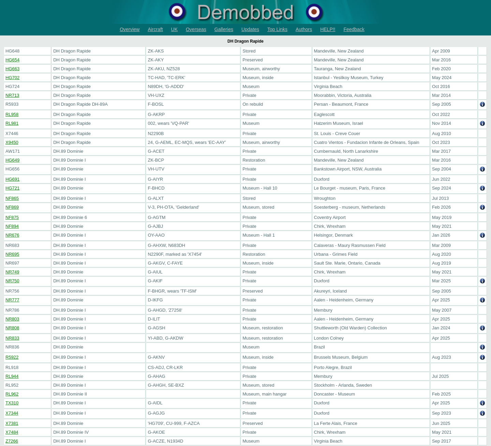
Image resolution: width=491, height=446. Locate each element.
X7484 (11, 432)
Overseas (196, 29)
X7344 (11, 413)
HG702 (12, 77)
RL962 (11, 394)
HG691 (12, 179)
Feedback (353, 29)
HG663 (12, 68)
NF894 (12, 226)
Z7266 (11, 441)
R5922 (11, 357)
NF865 (12, 198)
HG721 (12, 188)
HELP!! (327, 29)
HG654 (12, 59)
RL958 (11, 114)
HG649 (12, 160)
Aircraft (155, 29)
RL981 (11, 123)
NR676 (12, 235)
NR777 (12, 299)
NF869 (12, 207)
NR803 (12, 319)
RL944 (11, 376)
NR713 (12, 95)
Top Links (277, 29)
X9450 (11, 142)
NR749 (12, 271)
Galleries (223, 29)
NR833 (12, 338)
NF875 (12, 217)
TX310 (11, 402)
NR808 (12, 327)
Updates (250, 29)
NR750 (12, 280)
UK (174, 29)
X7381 (11, 423)
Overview (129, 29)
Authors (304, 29)
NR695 (12, 254)
